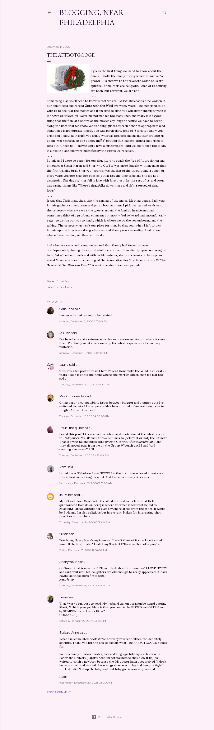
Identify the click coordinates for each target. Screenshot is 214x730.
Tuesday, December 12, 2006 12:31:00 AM (84, 384)
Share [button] (50, 281)
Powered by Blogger (107, 717)
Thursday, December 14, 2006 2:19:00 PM (84, 522)
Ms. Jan (64, 333)
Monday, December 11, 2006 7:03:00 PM (83, 352)
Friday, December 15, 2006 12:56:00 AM (83, 550)
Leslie (63, 597)
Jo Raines (66, 495)
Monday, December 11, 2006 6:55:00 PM (83, 321)
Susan (64, 534)
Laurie (63, 365)
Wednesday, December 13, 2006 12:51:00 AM (85, 483)
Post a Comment (59, 692)
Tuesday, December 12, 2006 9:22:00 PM (84, 455)
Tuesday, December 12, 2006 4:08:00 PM (84, 416)
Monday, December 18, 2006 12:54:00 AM (84, 585)
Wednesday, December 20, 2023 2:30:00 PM (86, 682)
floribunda (66, 309)
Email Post (63, 281)
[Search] (164, 12)
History (69, 286)
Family (60, 286)
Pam (62, 467)
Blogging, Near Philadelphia (91, 17)
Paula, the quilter (71, 428)
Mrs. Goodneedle (71, 396)
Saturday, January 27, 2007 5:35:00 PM (83, 620)
